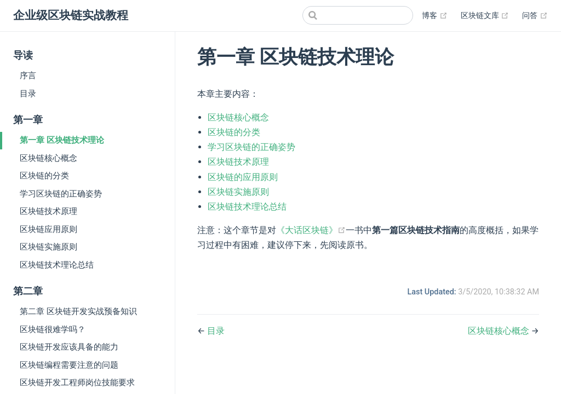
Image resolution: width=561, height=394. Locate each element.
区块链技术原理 (48, 211)
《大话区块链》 (311, 230)
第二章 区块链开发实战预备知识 (78, 311)
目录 (28, 94)
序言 (28, 75)
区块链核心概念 (48, 158)
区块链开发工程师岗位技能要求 (77, 382)
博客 (435, 15)
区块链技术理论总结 (57, 265)
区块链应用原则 (48, 229)
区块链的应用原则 (243, 177)
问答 (535, 15)
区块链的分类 (44, 176)
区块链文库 (485, 15)
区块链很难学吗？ (52, 329)
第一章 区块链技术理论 (62, 140)
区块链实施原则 (48, 247)
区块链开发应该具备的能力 (69, 347)
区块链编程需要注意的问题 (69, 365)
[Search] (357, 15)
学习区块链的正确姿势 (61, 194)
